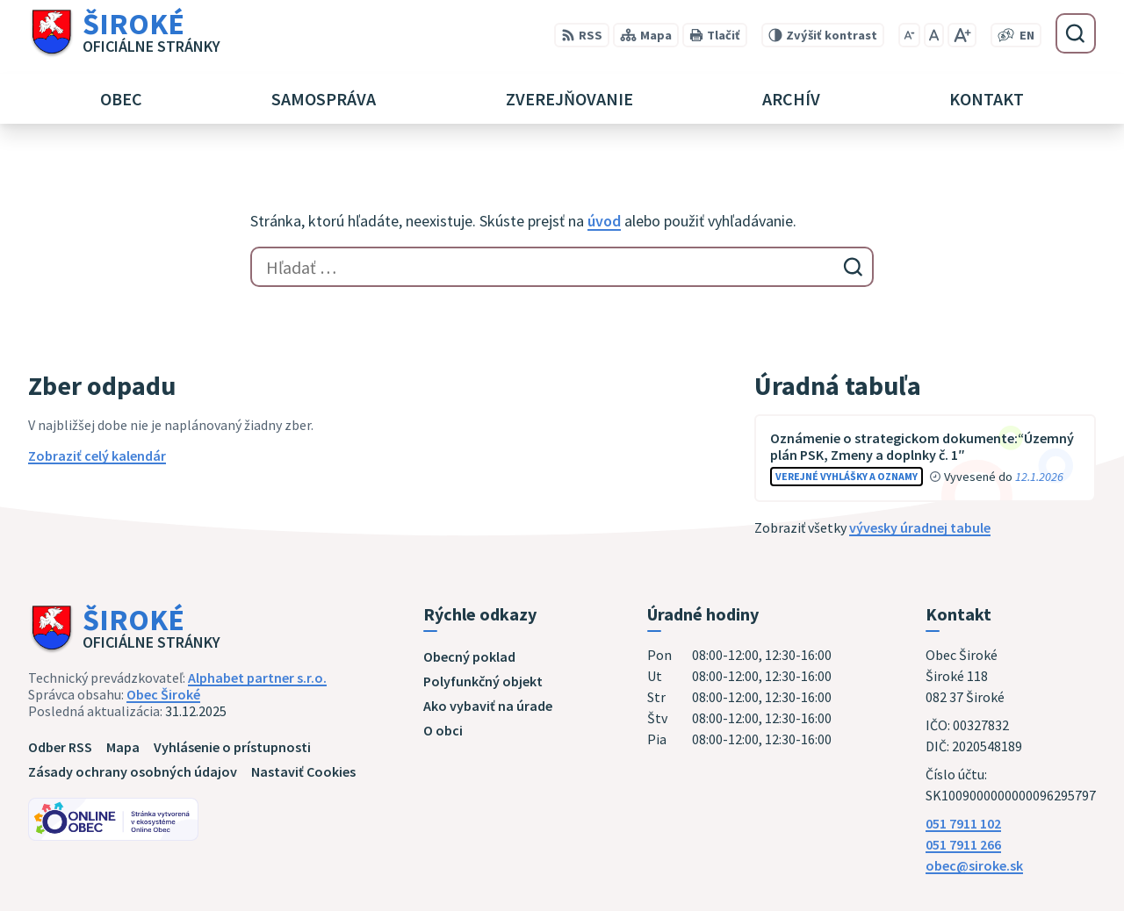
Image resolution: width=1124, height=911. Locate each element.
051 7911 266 (963, 844)
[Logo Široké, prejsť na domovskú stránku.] (124, 33)
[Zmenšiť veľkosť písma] (909, 35)
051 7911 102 (963, 823)
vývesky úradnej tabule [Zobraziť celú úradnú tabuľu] (920, 527)
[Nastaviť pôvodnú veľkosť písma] (934, 35)
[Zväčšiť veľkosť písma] (961, 35)
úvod (604, 221)
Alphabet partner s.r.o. (257, 677)
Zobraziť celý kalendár (97, 455)
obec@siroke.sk (974, 865)
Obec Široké (163, 694)
